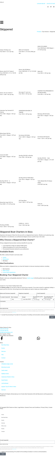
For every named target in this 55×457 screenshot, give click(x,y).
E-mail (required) (41, 293)
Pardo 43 (40, 203)
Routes (2, 428)
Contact (3, 358)
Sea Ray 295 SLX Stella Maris (26, 177)
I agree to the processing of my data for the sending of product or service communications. (24, 451)
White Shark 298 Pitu (5, 133)
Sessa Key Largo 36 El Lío (6, 202)
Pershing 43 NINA (4, 225)
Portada (39, 31)
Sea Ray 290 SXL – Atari (44, 158)
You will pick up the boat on (38, 297)
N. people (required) (5, 297)
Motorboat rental (5, 367)
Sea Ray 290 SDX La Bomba (26, 155)
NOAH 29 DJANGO (42, 46)
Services (3, 351)
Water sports (6, 270)
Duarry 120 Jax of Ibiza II (6, 92)
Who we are (3, 425)
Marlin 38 (40, 71)
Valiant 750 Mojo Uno (5, 50)
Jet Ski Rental (4, 383)
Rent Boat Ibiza (5, 345)
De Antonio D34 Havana (44, 136)
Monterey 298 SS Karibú (44, 114)
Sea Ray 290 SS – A (5, 181)
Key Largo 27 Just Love (24, 92)
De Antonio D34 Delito (24, 135)
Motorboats (6, 259)
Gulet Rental (4, 380)
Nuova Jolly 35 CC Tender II (7, 71)
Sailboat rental (5, 373)
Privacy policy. (14, 312)
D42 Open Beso (23, 200)
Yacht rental (4, 370)
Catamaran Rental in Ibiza (7, 377)
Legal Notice (21, 407)
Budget (24, 297)
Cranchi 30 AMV (4, 155)
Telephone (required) (23, 293)
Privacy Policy (44, 407)
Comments (3, 301)
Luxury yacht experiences (9, 272)
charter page (30, 278)
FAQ (2, 354)
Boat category (14, 297)
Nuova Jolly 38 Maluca (24, 69)
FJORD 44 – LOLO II (24, 223)
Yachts (4, 257)
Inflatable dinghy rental (7, 364)
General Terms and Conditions (32, 407)
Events (3, 348)
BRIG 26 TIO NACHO (24, 50)
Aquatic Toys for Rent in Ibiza (8, 386)
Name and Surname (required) (7, 293)
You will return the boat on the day (48, 297)
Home (2, 414)
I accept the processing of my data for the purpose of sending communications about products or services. (28, 314)
